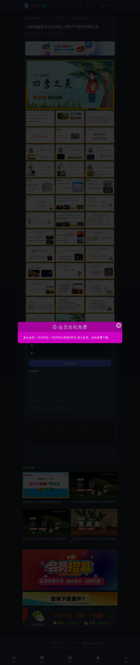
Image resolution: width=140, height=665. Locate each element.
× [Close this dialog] (118, 325)
